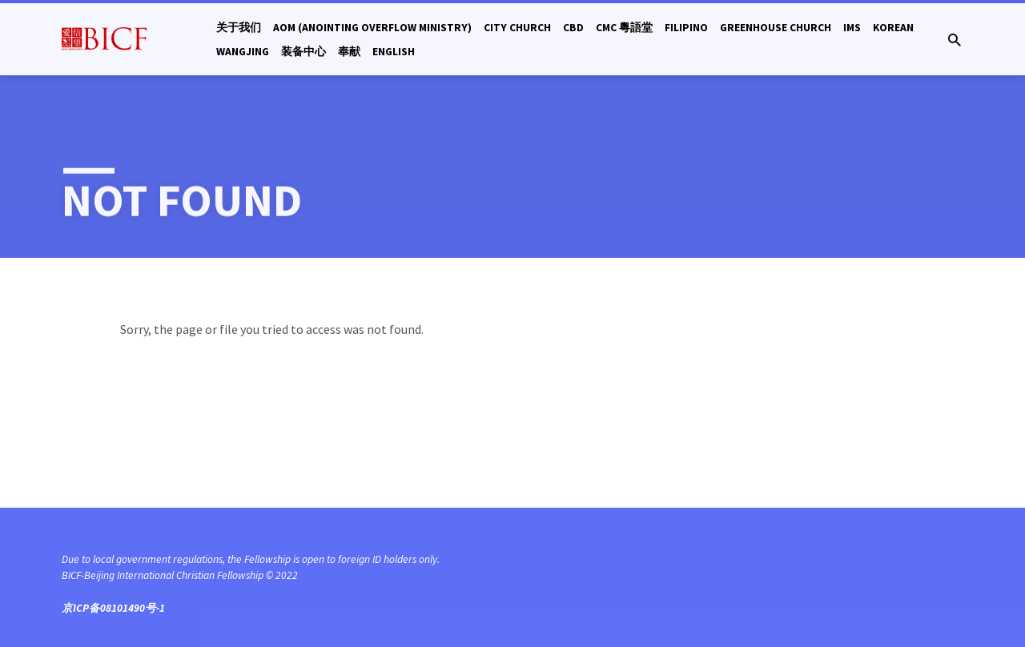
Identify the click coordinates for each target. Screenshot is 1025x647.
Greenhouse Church (775, 27)
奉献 (349, 51)
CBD (573, 27)
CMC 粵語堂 (624, 27)
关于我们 (238, 27)
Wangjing (242, 51)
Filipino (686, 27)
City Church (517, 27)
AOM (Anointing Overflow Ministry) (372, 27)
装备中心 (303, 51)
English (393, 51)
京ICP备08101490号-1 (113, 608)
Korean (893, 27)
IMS (852, 27)
